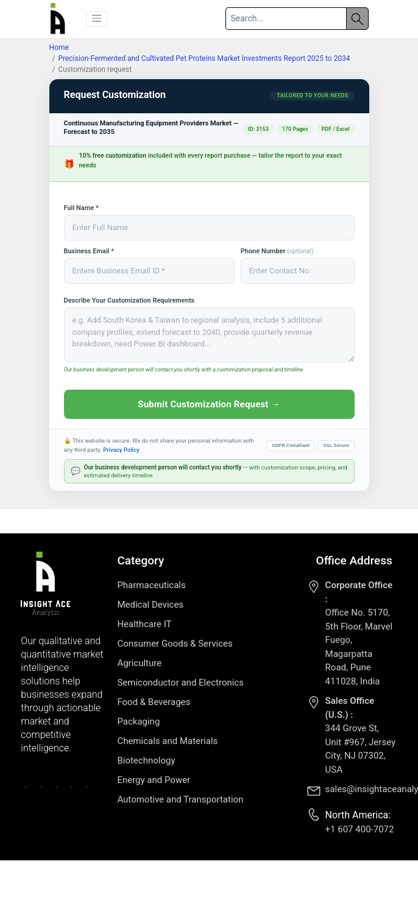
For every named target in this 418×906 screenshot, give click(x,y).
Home (59, 47)
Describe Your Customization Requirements (129, 300)
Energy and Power (153, 779)
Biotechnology (146, 760)
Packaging (138, 721)
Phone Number (277, 251)
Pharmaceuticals (151, 585)
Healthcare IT (144, 624)
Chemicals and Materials (167, 741)
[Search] (285, 18)
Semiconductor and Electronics (180, 682)
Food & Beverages (153, 702)
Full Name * (81, 208)
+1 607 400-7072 (359, 829)
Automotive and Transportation (180, 799)
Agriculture (139, 663)
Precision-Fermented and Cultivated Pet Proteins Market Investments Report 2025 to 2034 (204, 58)
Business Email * (89, 251)
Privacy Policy (121, 449)
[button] (97, 19)
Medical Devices (150, 604)
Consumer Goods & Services (174, 643)
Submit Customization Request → (209, 404)
